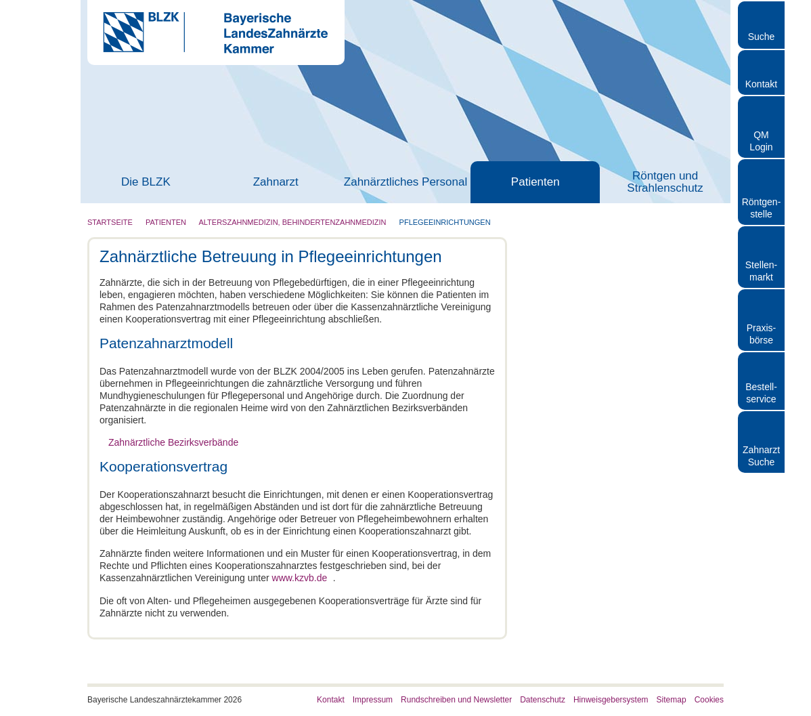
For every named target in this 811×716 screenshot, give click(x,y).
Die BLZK (146, 182)
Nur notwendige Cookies (207, 499)
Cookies (709, 699)
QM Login (760, 140)
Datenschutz (542, 699)
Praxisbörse (761, 333)
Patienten (535, 182)
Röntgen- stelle (761, 207)
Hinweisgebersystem (611, 699)
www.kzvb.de (300, 577)
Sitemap (671, 699)
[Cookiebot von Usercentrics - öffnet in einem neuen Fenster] (641, 209)
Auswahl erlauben (405, 499)
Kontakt (761, 84)
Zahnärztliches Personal (405, 182)
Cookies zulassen (603, 499)
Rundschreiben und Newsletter (456, 699)
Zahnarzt (276, 182)
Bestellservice (761, 392)
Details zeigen (638, 457)
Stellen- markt (761, 270)
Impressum (373, 699)
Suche (761, 36)
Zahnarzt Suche (761, 455)
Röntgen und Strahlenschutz (665, 182)
